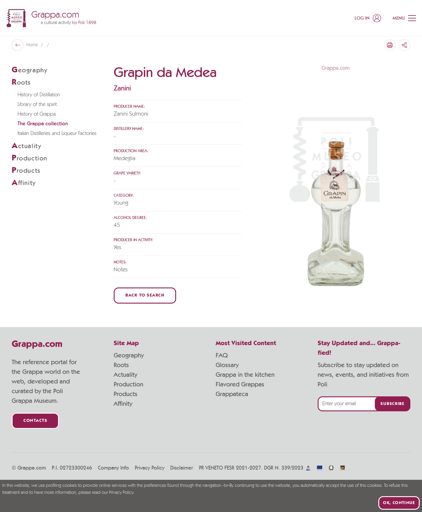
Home (32, 45)
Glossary (227, 365)
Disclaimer (181, 468)
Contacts (35, 421)
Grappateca (232, 394)
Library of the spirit (37, 104)
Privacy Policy (149, 468)
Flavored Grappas (240, 384)
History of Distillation (39, 94)
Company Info (113, 468)
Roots (121, 365)
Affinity (123, 403)
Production (128, 384)
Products (125, 394)
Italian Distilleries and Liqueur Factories (57, 133)
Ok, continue (399, 503)
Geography (129, 355)
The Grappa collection (43, 123)
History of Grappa (37, 114)
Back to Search (144, 295)
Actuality (125, 374)
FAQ (222, 355)
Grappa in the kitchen (245, 374)
